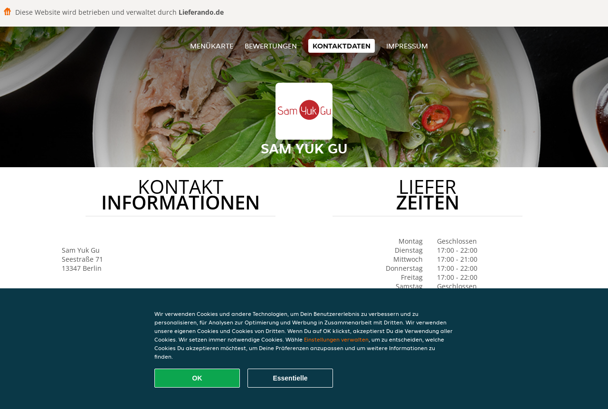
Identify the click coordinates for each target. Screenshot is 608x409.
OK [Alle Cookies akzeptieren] (197, 378)
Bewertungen (271, 46)
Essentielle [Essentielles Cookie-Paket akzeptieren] (290, 378)
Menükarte (211, 46)
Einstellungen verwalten (336, 339)
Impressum (407, 46)
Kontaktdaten (341, 46)
